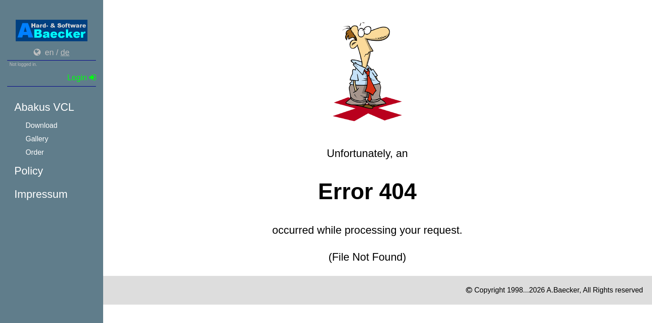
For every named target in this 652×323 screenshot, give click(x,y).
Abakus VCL (44, 107)
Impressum (41, 194)
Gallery (37, 139)
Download (41, 125)
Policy (28, 171)
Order (35, 152)
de (65, 52)
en (49, 52)
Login (81, 77)
